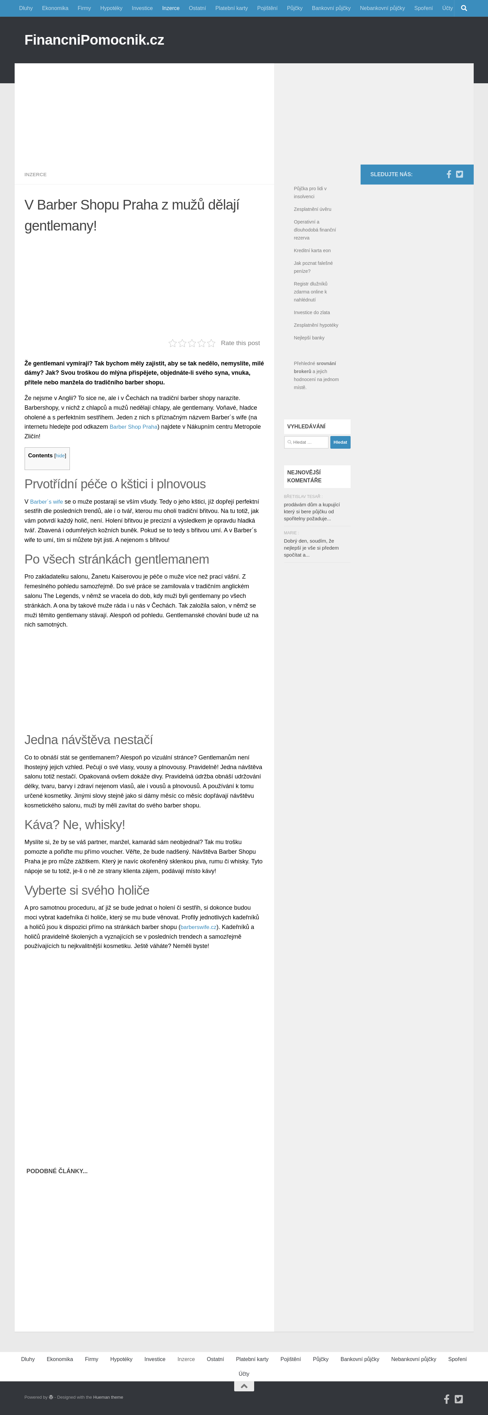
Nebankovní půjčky (382, 8)
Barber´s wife (48, 501)
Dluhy (26, 8)
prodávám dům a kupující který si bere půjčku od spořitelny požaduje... (312, 511)
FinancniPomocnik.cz (94, 40)
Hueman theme (108, 1397)
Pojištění (267, 8)
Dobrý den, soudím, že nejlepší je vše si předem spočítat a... (311, 548)
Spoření (423, 8)
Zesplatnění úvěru (312, 209)
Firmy (84, 8)
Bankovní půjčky (331, 8)
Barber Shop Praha (135, 426)
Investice (142, 8)
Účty (447, 8)
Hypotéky (111, 8)
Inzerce (170, 8)
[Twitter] (460, 174)
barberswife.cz (200, 927)
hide (61, 455)
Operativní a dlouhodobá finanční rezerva (315, 229)
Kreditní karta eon (312, 250)
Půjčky (295, 8)
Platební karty (231, 8)
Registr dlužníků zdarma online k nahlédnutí (311, 291)
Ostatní (197, 8)
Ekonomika (55, 8)
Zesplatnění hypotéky (316, 325)
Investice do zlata (312, 312)
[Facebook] (449, 174)
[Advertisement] (144, 110)
